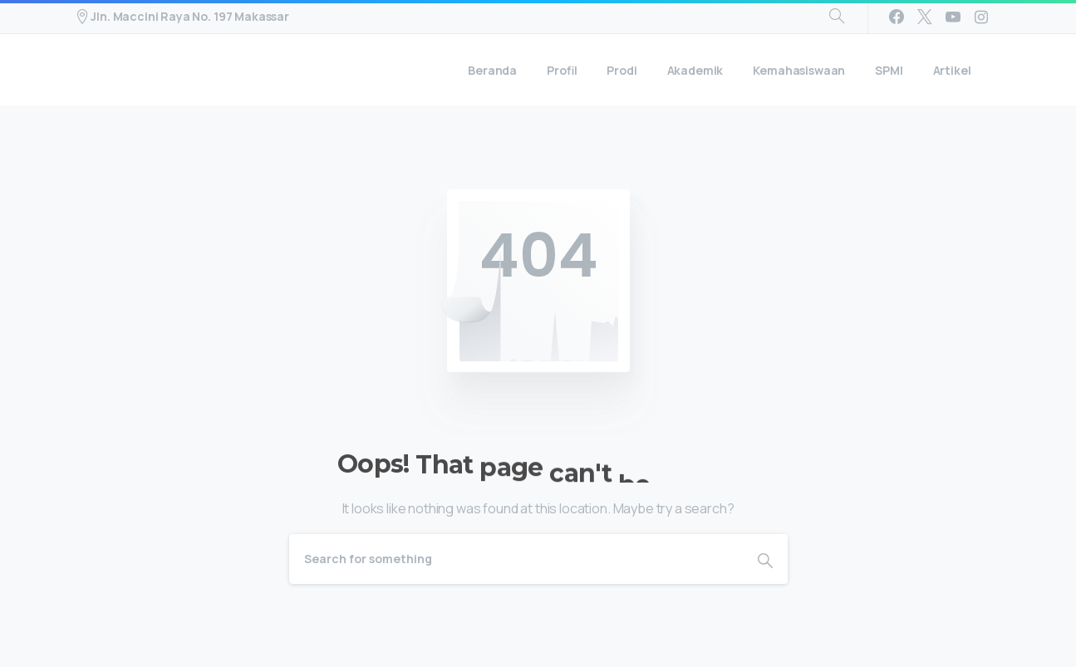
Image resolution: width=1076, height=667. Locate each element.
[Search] (516, 559)
